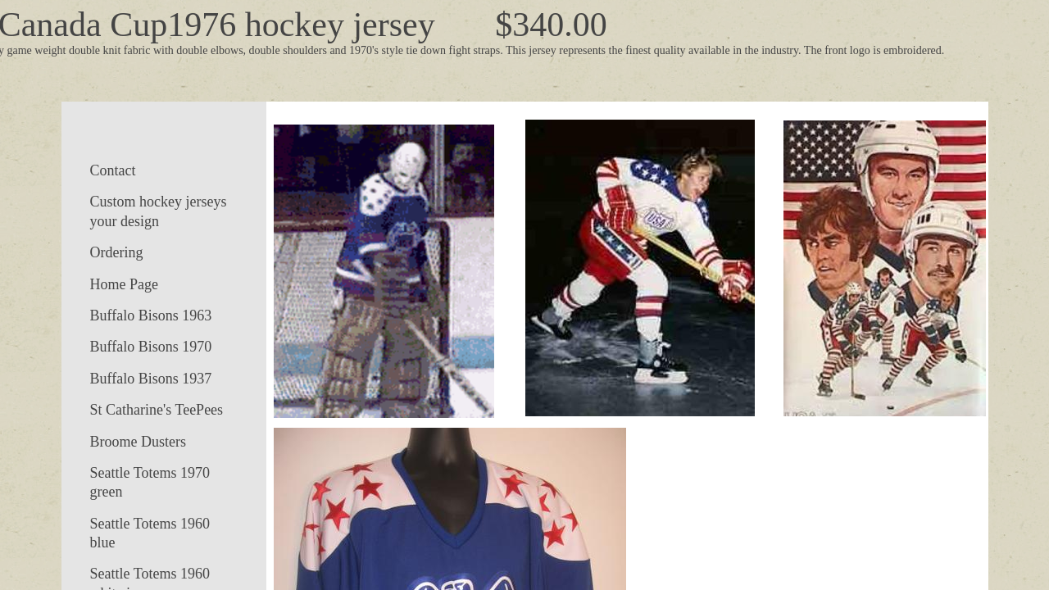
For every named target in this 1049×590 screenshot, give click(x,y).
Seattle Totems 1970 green (150, 482)
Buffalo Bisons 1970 (151, 346)
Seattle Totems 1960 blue (150, 533)
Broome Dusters (138, 441)
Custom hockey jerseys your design (158, 211)
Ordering (116, 252)
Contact (113, 170)
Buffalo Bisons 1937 (151, 378)
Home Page (124, 284)
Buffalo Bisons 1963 (151, 315)
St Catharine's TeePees (157, 410)
